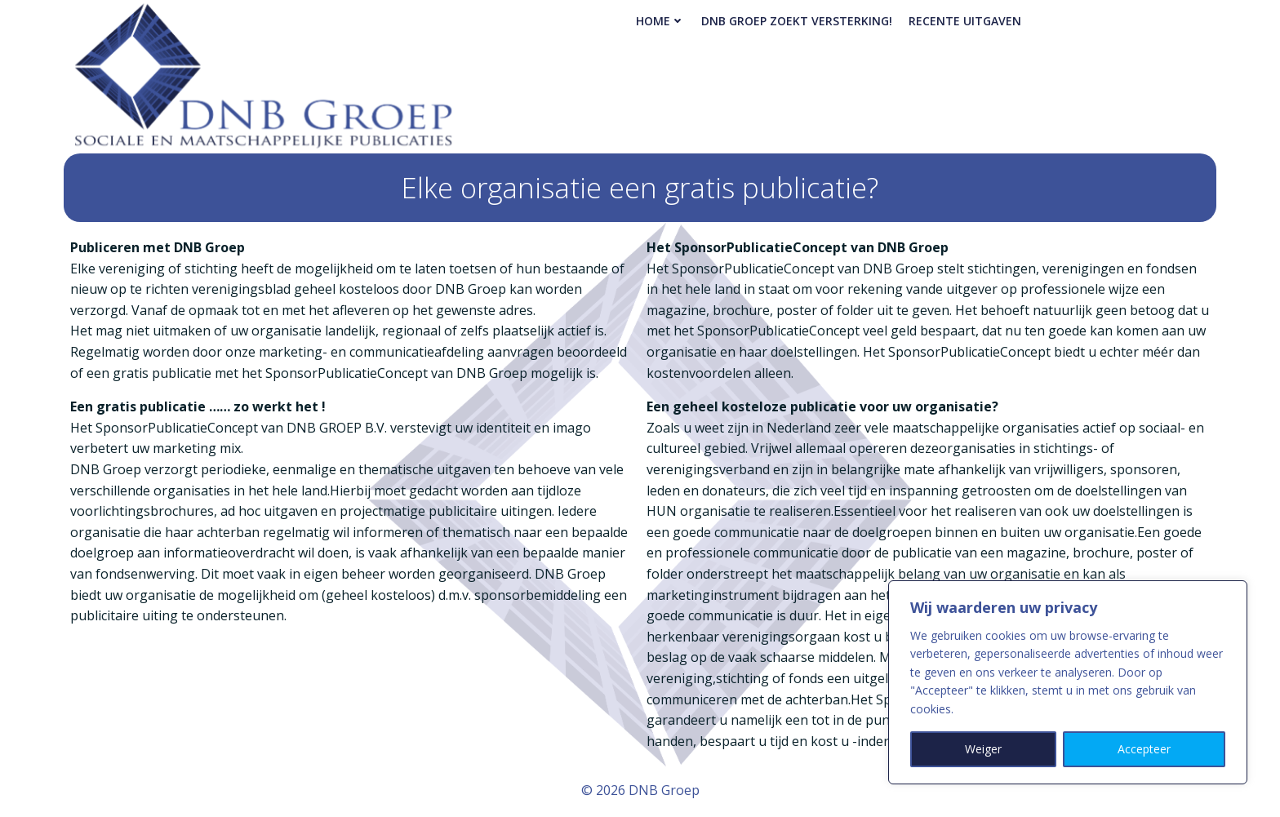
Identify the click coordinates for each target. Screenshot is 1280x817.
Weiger (983, 749)
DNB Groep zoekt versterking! (796, 21)
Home (660, 21)
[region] (1067, 682)
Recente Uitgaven (965, 21)
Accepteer (1144, 749)
